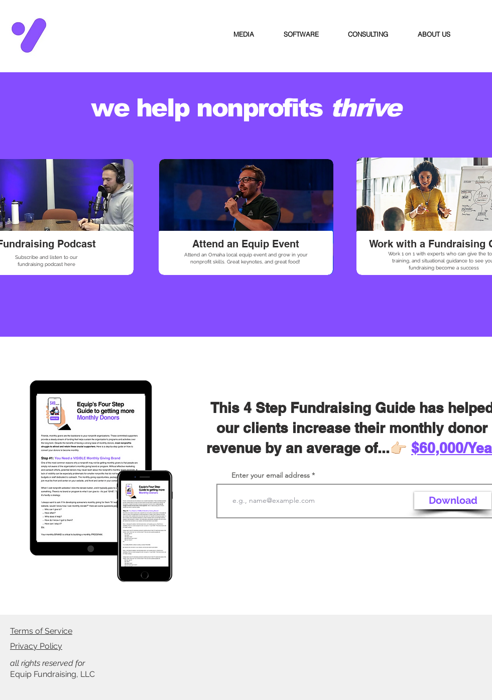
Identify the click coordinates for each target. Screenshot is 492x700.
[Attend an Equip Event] (245, 244)
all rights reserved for (48, 663)
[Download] (452, 500)
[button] (244, 34)
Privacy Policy (36, 646)
